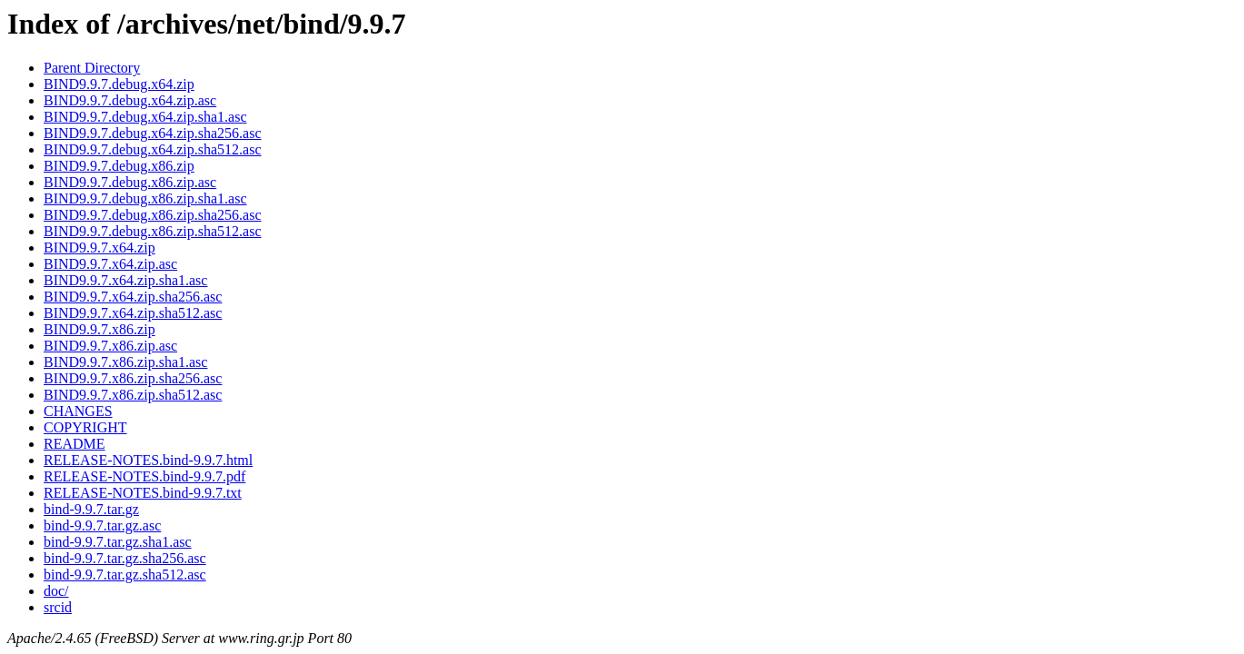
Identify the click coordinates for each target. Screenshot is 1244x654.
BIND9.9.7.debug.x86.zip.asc (130, 182)
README (74, 443)
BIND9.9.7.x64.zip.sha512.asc (133, 313)
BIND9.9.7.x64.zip (99, 247)
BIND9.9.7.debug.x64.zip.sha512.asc (153, 149)
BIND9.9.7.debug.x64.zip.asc (130, 100)
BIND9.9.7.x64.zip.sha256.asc (133, 296)
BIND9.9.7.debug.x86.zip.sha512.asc (153, 231)
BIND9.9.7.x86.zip (99, 329)
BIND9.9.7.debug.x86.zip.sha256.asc (153, 215)
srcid (58, 607)
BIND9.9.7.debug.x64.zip (119, 84)
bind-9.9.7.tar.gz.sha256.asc (125, 558)
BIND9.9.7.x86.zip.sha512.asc (133, 394)
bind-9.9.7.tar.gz (91, 509)
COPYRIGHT (85, 427)
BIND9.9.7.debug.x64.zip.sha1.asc (145, 116)
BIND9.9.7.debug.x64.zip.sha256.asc (153, 133)
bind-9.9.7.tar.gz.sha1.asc (118, 542)
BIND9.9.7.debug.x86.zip (119, 165)
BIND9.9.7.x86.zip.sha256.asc (133, 378)
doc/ (56, 591)
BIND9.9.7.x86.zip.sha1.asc (125, 362)
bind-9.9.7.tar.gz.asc (102, 525)
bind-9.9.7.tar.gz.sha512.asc (125, 574)
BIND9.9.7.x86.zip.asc (110, 345)
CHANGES (78, 411)
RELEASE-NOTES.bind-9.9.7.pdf (144, 476)
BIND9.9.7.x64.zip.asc (110, 264)
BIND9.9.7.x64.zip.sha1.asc (125, 280)
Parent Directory (92, 67)
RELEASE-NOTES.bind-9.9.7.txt (143, 492)
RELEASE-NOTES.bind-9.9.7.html (148, 460)
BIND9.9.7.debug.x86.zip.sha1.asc (145, 198)
